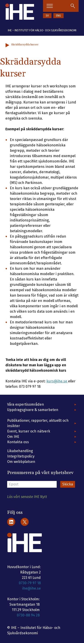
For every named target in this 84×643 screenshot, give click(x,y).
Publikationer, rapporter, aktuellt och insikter (38, 423)
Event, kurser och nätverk (28, 431)
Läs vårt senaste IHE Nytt (27, 497)
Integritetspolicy (20, 456)
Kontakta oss (18, 442)
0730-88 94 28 (28, 615)
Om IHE (13, 436)
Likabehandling (20, 451)
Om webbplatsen (21, 462)
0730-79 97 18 (30, 583)
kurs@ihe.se (57, 381)
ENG (58, 15)
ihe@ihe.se (31, 588)
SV (47, 15)
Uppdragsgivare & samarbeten (32, 410)
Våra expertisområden (25, 404)
